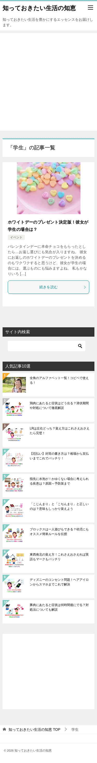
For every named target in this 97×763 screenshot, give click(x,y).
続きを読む (63, 287)
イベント (16, 237)
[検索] (46, 346)
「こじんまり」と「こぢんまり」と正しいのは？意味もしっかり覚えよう (59, 506)
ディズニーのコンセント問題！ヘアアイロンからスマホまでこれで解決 (59, 582)
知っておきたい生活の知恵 (39, 7)
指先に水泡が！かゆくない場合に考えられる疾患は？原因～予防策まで (59, 481)
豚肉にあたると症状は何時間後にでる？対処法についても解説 (59, 607)
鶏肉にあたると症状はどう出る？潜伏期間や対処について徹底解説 (59, 405)
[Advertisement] (48, 82)
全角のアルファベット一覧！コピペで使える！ (59, 380)
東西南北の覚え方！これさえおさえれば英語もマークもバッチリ (59, 557)
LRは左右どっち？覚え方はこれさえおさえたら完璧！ (59, 431)
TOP (34, 729)
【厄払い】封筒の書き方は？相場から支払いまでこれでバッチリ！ (59, 456)
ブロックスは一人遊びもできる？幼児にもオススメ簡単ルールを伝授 (59, 531)
